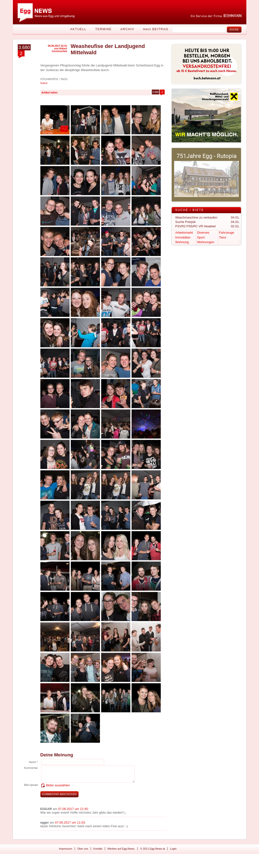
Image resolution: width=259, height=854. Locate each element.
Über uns (82, 848)
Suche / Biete (189, 210)
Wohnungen (205, 242)
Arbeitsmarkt (184, 232)
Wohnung (182, 242)
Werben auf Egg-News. (121, 848)
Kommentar (31, 767)
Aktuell (78, 29)
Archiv (127, 29)
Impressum (65, 848)
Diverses (203, 232)
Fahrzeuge (226, 232)
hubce (44, 83)
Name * (33, 762)
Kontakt (97, 848)
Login (173, 848)
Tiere (222, 237)
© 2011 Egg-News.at (152, 848)
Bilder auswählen (58, 785)
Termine (103, 29)
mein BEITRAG (155, 29)
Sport (201, 237)
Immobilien (183, 237)
